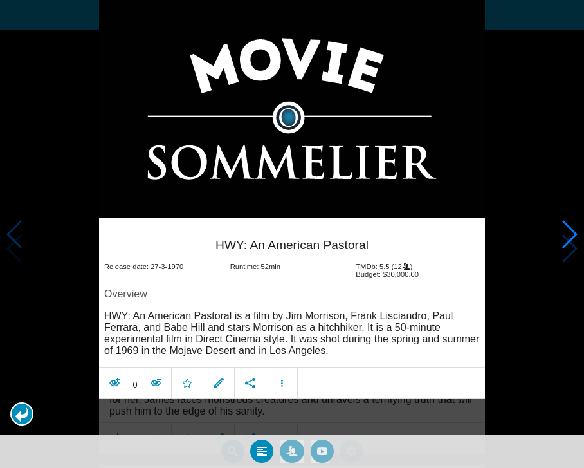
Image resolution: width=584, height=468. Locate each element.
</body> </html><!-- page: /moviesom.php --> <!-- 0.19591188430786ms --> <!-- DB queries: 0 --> (292, 234)
